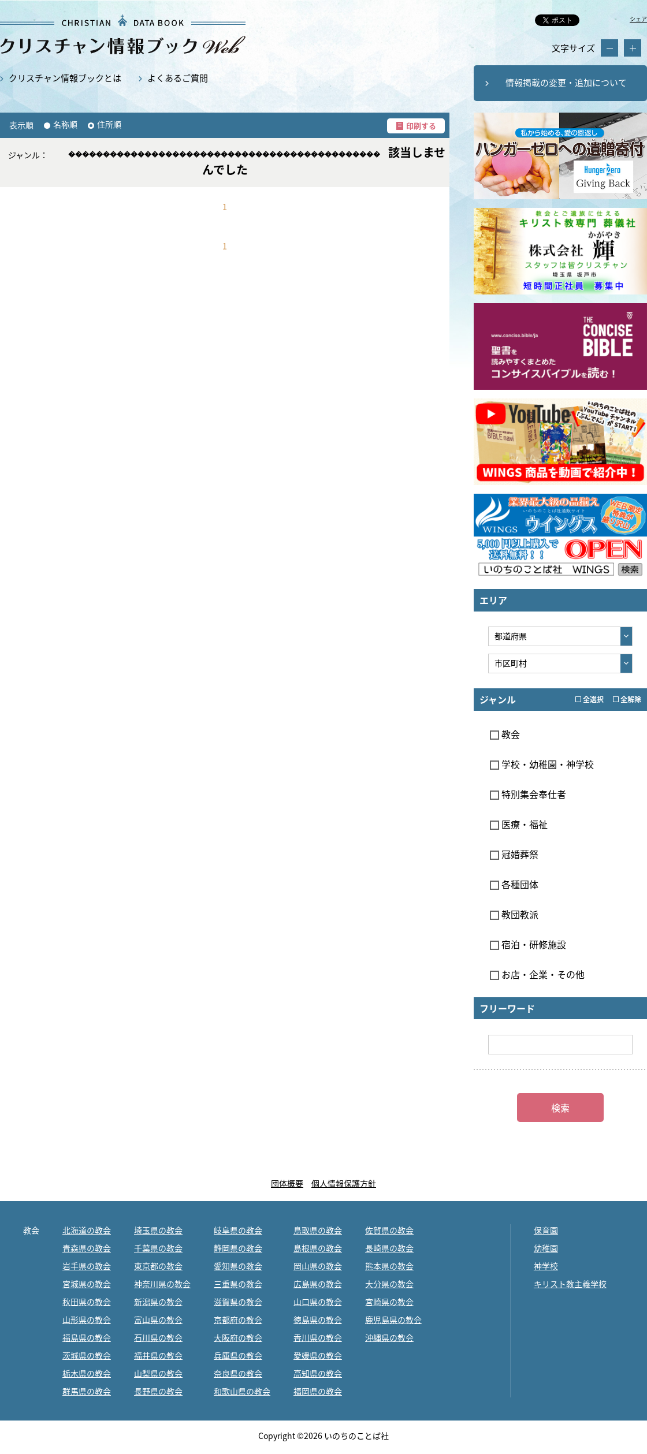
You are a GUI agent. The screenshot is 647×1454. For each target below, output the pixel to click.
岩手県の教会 (86, 1266)
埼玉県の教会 (158, 1230)
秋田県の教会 (86, 1301)
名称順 (65, 124)
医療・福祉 (519, 824)
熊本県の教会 (389, 1266)
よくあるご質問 (177, 78)
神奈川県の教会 (162, 1283)
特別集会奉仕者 (528, 794)
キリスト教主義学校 (570, 1283)
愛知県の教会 (238, 1266)
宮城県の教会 (86, 1283)
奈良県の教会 (238, 1373)
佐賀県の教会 (389, 1230)
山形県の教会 (86, 1319)
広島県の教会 (317, 1283)
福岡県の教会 (317, 1391)
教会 (505, 734)
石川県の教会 (158, 1337)
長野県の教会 (158, 1391)
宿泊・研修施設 (528, 944)
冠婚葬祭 (514, 854)
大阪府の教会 (238, 1337)
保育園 (546, 1230)
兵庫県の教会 (238, 1355)
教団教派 (514, 914)
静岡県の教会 (238, 1248)
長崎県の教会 (389, 1248)
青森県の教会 (86, 1248)
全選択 (589, 699)
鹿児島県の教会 (393, 1319)
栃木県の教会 (86, 1373)
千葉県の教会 (158, 1248)
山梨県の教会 (158, 1373)
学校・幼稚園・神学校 (542, 764)
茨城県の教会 (86, 1355)
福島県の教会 (86, 1337)
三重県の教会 (238, 1283)
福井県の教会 (158, 1355)
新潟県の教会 (158, 1301)
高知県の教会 (317, 1373)
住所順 (109, 124)
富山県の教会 (158, 1319)
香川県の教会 (317, 1337)
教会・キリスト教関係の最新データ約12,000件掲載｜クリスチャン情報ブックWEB (123, 34)
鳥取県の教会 (317, 1230)
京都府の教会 (238, 1319)
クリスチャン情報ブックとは (65, 78)
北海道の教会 (86, 1230)
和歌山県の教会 (242, 1391)
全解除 (627, 699)
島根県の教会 (317, 1248)
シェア (638, 18)
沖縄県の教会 (389, 1337)
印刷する (421, 125)
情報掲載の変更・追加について (566, 82)
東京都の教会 (158, 1266)
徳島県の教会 (317, 1319)
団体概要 (287, 1183)
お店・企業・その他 (537, 974)
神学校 (546, 1266)
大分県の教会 (389, 1283)
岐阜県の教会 (238, 1230)
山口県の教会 (317, 1301)
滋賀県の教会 (238, 1301)
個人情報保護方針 (343, 1183)
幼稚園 (546, 1248)
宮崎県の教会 (389, 1301)
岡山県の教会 (317, 1266)
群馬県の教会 (86, 1391)
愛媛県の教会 (317, 1355)
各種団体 (514, 884)
